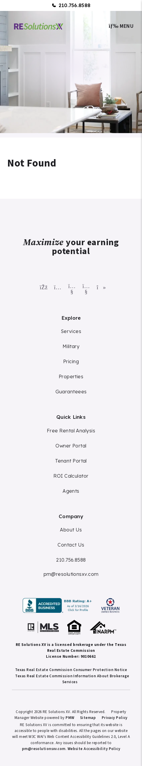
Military (71, 346)
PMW (70, 717)
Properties (71, 376)
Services (71, 331)
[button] (42, 286)
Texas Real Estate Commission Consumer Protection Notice (71, 670)
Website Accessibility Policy (94, 749)
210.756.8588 (75, 5)
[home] (39, 25)
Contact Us (71, 545)
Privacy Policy (114, 717)
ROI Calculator (70, 476)
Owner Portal (70, 446)
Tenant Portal (71, 461)
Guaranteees (71, 392)
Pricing (71, 361)
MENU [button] (121, 26)
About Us (71, 530)
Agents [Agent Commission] (71, 491)
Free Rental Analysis (71, 431)
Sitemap (88, 717)
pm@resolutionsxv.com (71, 574)
